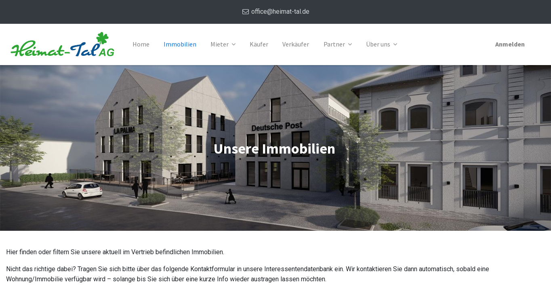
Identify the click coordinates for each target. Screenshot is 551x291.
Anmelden (509, 44)
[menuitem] (141, 44)
